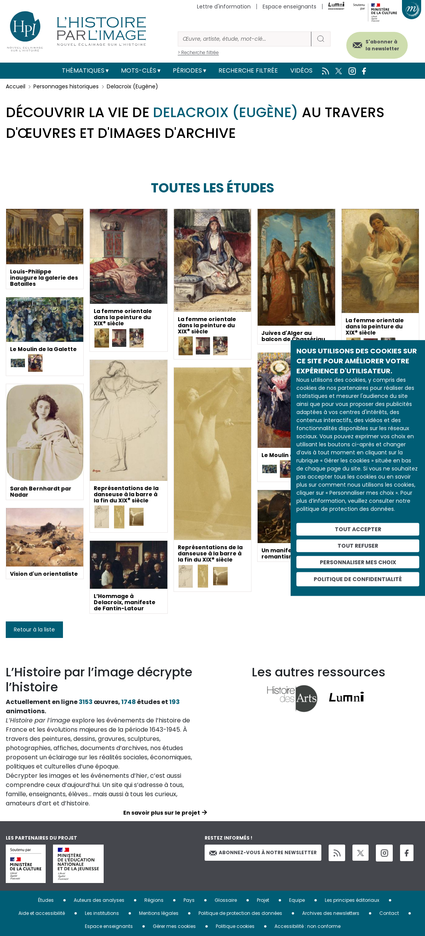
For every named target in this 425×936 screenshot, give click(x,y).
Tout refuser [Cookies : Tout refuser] (357, 545)
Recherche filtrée (248, 70)
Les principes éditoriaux (352, 900)
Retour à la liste (34, 629)
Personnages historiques (66, 86)
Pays (189, 900)
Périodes (187, 70)
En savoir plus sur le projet (161, 813)
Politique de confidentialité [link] (358, 579)
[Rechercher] (244, 38)
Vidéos (301, 70)
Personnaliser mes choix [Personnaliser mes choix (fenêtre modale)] (358, 562)
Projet (263, 900)
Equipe (297, 900)
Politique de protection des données (240, 913)
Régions (154, 900)
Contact (389, 913)
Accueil (15, 86)
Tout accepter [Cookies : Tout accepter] (358, 529)
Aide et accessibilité (41, 913)
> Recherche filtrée (198, 52)
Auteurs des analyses (99, 900)
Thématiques (83, 70)
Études (46, 900)
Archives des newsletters (330, 913)
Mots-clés (138, 70)
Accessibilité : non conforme (308, 926)
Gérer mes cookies (174, 926)
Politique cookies (235, 926)
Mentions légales (159, 913)
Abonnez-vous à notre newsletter (263, 852)
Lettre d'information (224, 6)
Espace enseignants (289, 6)
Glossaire (226, 900)
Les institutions (102, 913)
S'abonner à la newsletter (382, 45)
